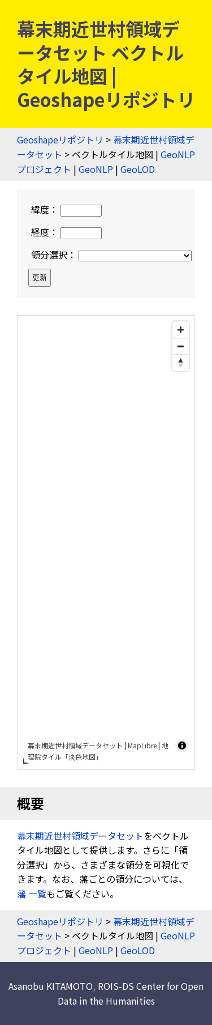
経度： (66, 232)
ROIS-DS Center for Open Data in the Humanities (131, 993)
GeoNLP (96, 169)
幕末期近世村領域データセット (75, 745)
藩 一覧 (31, 893)
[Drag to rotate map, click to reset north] (180, 362)
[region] (106, 542)
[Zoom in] (180, 329)
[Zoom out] (180, 346)
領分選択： (111, 254)
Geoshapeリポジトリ (60, 139)
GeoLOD (137, 169)
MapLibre (142, 745)
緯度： (66, 209)
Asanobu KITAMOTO (50, 986)
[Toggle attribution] (182, 745)
